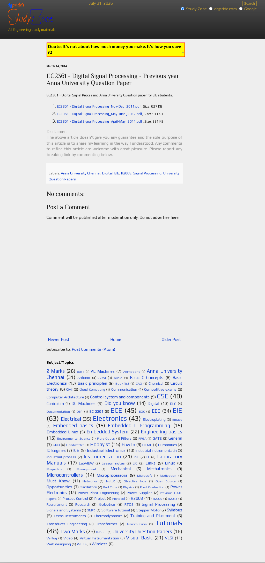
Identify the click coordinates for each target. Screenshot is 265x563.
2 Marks (56, 371)
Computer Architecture (65, 397)
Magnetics (54, 469)
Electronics (110, 418)
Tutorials (168, 523)
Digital (107, 173)
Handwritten (75, 445)
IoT (136, 457)
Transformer (106, 524)
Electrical (71, 419)
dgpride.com (225, 8)
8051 (80, 372)
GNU (56, 445)
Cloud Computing (92, 389)
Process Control (75, 498)
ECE (116, 410)
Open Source (166, 481)
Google (250, 8)
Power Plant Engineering (98, 493)
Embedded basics (73, 425)
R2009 (157, 499)
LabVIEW (86, 463)
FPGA (142, 438)
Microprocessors (112, 475)
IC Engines (56, 450)
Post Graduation (152, 487)
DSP (80, 411)
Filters (126, 438)
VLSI (169, 538)
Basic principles (92, 383)
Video (68, 538)
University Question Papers (142, 531)
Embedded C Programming (139, 425)
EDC (142, 411)
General (175, 438)
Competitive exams (160, 389)
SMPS (91, 510)
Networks (90, 481)
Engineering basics (161, 431)
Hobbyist (100, 444)
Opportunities (59, 486)
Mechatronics (159, 468)
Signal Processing (147, 173)
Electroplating (154, 419)
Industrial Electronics (106, 450)
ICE (76, 450)
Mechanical (121, 468)
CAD (139, 383)
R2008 (126, 173)
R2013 (172, 499)
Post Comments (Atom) (93, 349)
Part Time (110, 487)
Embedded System (107, 431)
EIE (116, 173)
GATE (157, 438)
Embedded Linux (62, 432)
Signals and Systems (64, 510)
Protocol (118, 499)
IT (148, 457)
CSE (162, 396)
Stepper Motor (148, 510)
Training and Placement (152, 515)
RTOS (129, 504)
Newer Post (58, 339)
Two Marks (72, 531)
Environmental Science (74, 438)
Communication (124, 389)
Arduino (83, 378)
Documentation (58, 411)
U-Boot (101, 532)
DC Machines (83, 403)
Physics (128, 487)
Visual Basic (139, 537)
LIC (135, 463)
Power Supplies (139, 493)
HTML (147, 445)
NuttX (110, 481)
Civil (69, 389)
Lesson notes (113, 463)
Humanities (167, 445)
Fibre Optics (106, 438)
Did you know (119, 403)
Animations (131, 372)
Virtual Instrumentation (99, 538)
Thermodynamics (108, 516)
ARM (102, 378)
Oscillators (88, 487)
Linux (170, 463)
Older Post (171, 339)
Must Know (58, 480)
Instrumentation (102, 456)
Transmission (137, 524)
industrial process (61, 457)
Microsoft (144, 475)
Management (86, 469)
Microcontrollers (65, 475)
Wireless (99, 543)
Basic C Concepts (146, 377)
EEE (156, 411)
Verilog (52, 538)
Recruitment (57, 504)
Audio (118, 378)
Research (82, 504)
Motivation (168, 475)
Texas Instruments (70, 516)
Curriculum (55, 404)
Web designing (59, 544)
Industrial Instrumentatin (156, 450)
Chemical (156, 383)
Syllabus (174, 510)
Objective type (135, 481)
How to (128, 444)
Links (150, 463)
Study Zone (196, 8)
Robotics (107, 504)
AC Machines (103, 371)
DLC (173, 404)
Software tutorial (115, 510)
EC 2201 (97, 411)
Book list (122, 383)
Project (100, 498)
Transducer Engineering (67, 524)
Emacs (177, 419)
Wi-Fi (81, 544)
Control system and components (120, 397)
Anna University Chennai (80, 173)
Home (115, 339)
